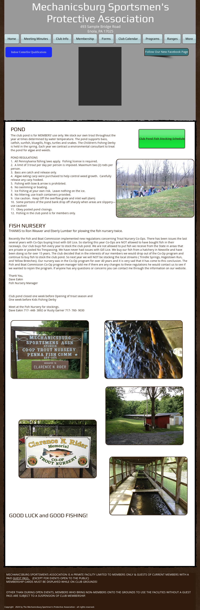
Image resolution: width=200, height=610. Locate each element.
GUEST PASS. (21, 578)
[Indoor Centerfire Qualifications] (28, 52)
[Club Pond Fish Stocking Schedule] (162, 138)
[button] (100, 76)
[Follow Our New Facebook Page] (166, 52)
